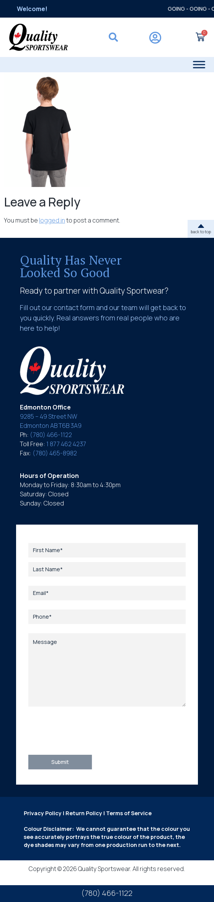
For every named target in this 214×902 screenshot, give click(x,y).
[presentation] (86, 731)
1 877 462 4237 (66, 444)
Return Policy (83, 813)
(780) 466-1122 (51, 435)
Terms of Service (129, 813)
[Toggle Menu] (199, 64)
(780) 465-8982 (55, 453)
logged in (52, 220)
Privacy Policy (43, 813)
